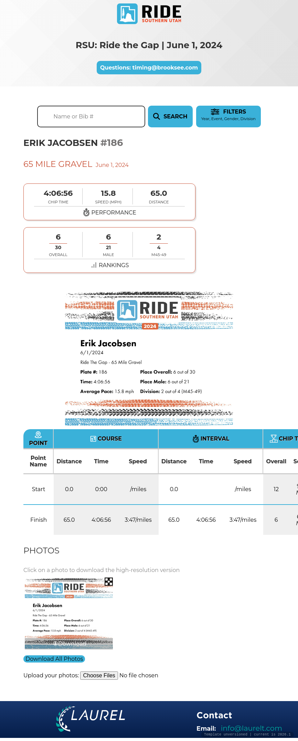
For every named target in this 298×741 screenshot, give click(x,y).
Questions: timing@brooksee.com (149, 67)
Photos (41, 550)
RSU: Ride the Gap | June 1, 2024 (149, 45)
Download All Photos (54, 659)
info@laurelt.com (251, 728)
